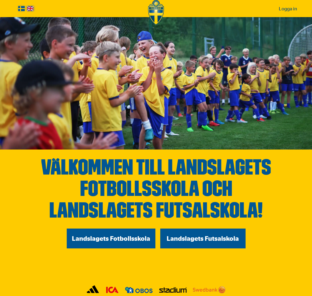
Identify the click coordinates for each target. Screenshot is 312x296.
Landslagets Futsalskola (203, 238)
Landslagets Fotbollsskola (111, 238)
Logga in (288, 8)
